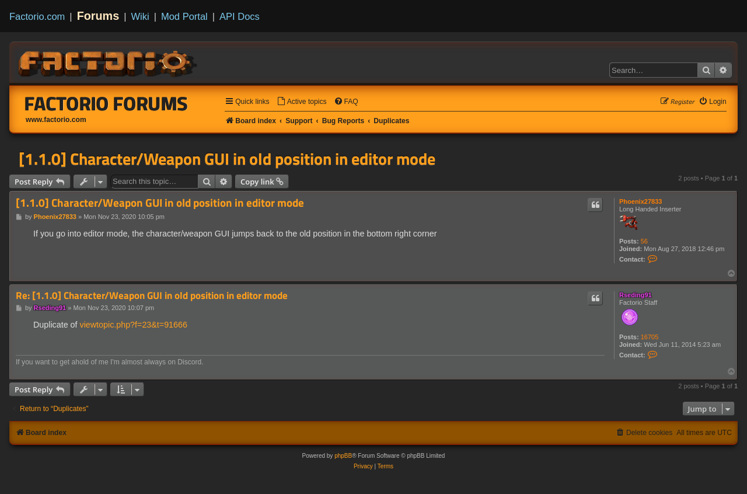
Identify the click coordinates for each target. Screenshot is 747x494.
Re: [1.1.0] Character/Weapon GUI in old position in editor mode (152, 296)
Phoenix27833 (640, 201)
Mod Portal (184, 16)
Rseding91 (635, 294)
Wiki (140, 16)
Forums (98, 15)
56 (644, 241)
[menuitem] (302, 102)
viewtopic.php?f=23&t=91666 (133, 324)
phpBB (343, 456)
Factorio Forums (106, 103)
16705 (650, 336)
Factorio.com (37, 16)
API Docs (239, 16)
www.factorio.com (56, 120)
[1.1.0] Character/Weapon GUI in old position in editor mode (227, 159)
